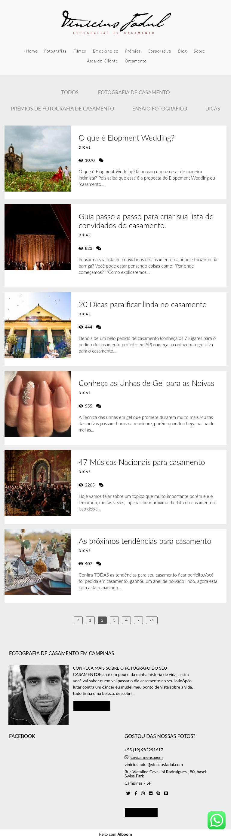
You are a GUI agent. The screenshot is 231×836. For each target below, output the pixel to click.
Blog (182, 51)
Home (32, 51)
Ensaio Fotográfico (159, 108)
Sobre (199, 51)
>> (151, 619)
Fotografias (55, 51)
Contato (141, 809)
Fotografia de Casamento (134, 92)
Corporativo (159, 51)
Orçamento (136, 61)
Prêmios (133, 51)
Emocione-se (105, 51)
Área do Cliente (102, 61)
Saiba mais (92, 702)
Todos (70, 92)
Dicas (212, 108)
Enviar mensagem (147, 754)
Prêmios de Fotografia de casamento (62, 108)
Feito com (115, 831)
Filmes (79, 51)
